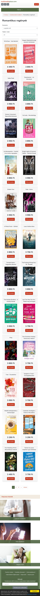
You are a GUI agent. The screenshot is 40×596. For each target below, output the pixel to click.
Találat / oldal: (6, 32)
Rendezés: (5, 25)
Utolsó (25, 487)
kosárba (11, 71)
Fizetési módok (9, 572)
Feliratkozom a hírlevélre (20, 588)
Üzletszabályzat (30, 572)
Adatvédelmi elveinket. (32, 594)
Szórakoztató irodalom (16, 15)
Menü (20, 10)
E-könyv (6, 15)
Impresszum (31, 574)
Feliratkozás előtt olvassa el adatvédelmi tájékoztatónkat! (20, 581)
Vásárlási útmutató (20, 572)
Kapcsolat (23, 574)
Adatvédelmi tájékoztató (12, 574)
